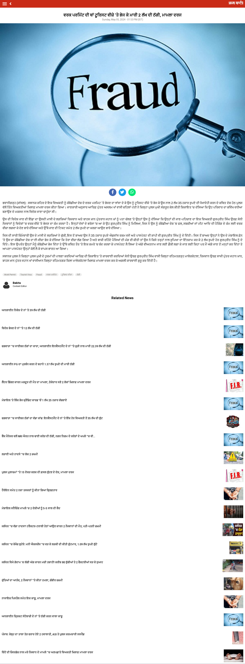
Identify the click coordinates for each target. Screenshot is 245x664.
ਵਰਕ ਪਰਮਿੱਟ (51, 274)
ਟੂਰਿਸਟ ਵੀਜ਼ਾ (67, 274)
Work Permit (10, 274)
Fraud (39, 274)
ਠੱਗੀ (78, 274)
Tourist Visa (26, 274)
